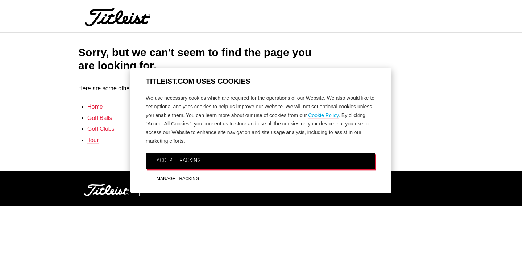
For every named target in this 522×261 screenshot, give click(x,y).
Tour (93, 140)
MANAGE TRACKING (178, 178)
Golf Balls (99, 118)
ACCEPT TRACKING (179, 160)
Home (95, 107)
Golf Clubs (101, 129)
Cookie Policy (323, 115)
